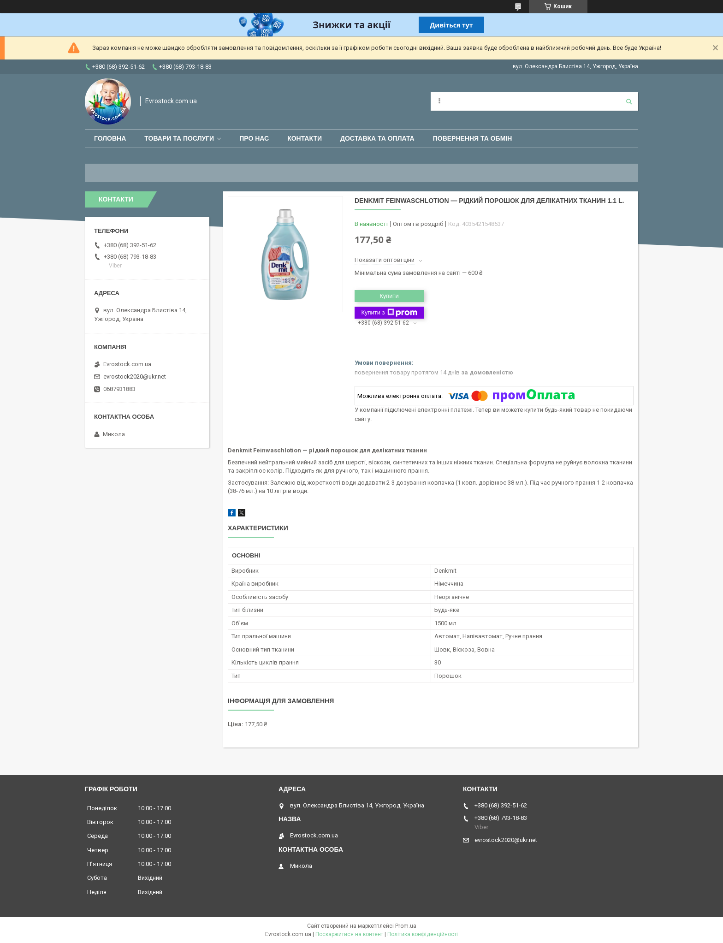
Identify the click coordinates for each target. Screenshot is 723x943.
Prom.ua (405, 926)
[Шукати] (629, 101)
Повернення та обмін (472, 138)
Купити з (389, 312)
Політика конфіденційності (422, 934)
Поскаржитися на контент (349, 934)
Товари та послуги (179, 138)
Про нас (254, 138)
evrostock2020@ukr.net (134, 376)
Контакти (304, 138)
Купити (389, 295)
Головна (110, 138)
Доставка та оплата (377, 138)
